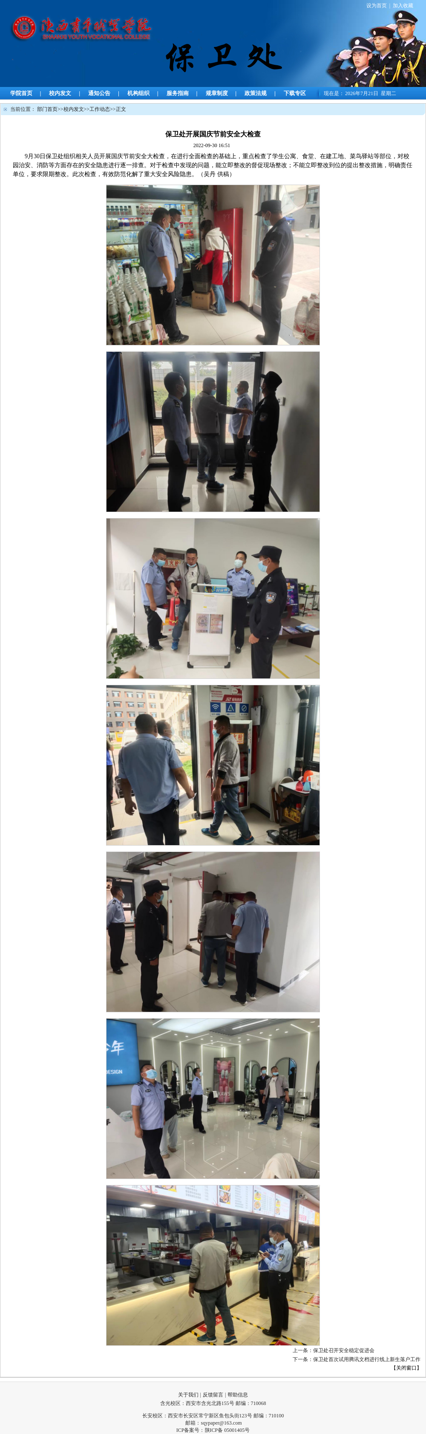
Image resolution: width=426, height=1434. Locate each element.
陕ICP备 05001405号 (227, 1430)
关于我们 (188, 1395)
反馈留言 (213, 1395)
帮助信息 (237, 1395)
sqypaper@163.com (221, 1423)
